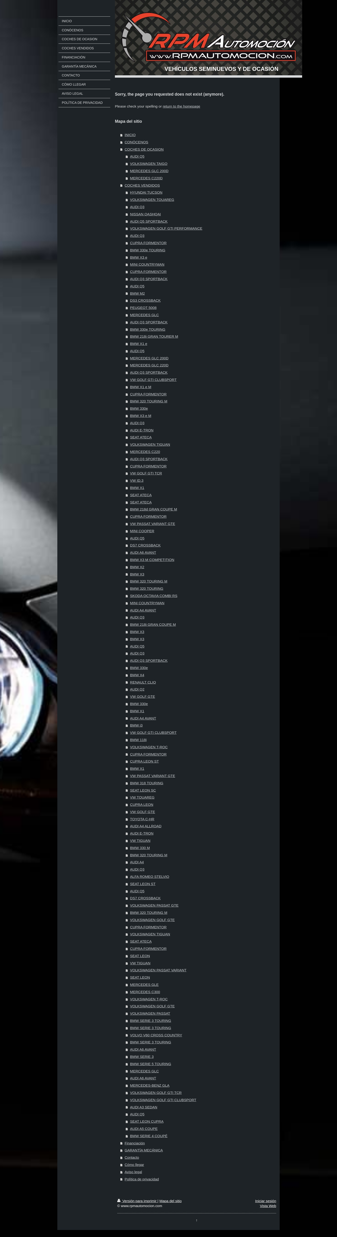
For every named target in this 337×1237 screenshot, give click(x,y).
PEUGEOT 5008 (143, 308)
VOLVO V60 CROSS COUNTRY (156, 1035)
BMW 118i (138, 740)
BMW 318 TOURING (146, 783)
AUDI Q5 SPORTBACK (149, 221)
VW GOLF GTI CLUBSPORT (153, 380)
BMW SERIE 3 (142, 1057)
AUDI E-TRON (142, 430)
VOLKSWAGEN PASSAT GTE (154, 905)
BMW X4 (137, 675)
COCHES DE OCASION (144, 149)
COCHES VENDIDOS (142, 185)
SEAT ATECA (141, 437)
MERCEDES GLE (144, 985)
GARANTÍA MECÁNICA (144, 1150)
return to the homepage (181, 106)
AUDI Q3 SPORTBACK (149, 279)
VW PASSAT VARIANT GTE (152, 524)
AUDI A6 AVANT (143, 552)
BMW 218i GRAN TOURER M (154, 336)
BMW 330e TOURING (147, 250)
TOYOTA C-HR (142, 819)
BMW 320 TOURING (146, 588)
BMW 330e (139, 408)
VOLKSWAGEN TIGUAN (150, 444)
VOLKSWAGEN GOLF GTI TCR (156, 1093)
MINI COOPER (142, 531)
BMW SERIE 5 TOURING (150, 1064)
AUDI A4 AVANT (143, 610)
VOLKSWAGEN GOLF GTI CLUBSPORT (163, 1100)
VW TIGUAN (140, 841)
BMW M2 (137, 293)
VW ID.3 (136, 480)
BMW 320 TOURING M (148, 401)
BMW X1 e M (140, 387)
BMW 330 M (140, 848)
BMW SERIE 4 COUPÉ (149, 1136)
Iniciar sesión (265, 1201)
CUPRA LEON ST (144, 761)
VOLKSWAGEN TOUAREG (152, 200)
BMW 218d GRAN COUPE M (153, 509)
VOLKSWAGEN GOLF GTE (152, 920)
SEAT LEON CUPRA (147, 1121)
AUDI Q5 (137, 156)
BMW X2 (137, 567)
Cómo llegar (134, 1165)
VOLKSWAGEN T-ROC (149, 747)
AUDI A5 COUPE (144, 1129)
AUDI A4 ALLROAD (145, 826)
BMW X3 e (138, 257)
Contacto (132, 1157)
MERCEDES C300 (145, 992)
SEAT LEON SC (143, 790)
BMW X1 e (138, 344)
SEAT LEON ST (143, 884)
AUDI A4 (137, 862)
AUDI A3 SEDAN (143, 1107)
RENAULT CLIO (143, 682)
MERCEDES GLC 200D (149, 171)
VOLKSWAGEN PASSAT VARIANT (158, 970)
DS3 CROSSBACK (145, 300)
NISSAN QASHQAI (145, 214)
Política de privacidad (142, 1179)
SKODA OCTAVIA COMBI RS (153, 596)
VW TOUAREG (142, 797)
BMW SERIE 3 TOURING (150, 1021)
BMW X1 (137, 488)
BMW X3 (137, 574)
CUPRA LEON (141, 805)
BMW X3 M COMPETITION (152, 560)
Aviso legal (133, 1172)
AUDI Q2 (137, 689)
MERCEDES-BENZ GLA (149, 1085)
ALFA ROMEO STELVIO (149, 877)
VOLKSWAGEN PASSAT (150, 1013)
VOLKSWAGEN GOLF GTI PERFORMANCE (166, 228)
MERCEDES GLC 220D (149, 365)
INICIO (130, 135)
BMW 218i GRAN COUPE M (153, 624)
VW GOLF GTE (142, 696)
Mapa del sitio (170, 1201)
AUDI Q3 (137, 207)
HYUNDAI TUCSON (146, 192)
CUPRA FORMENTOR (148, 243)
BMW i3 (136, 725)
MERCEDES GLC (144, 315)
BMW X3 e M (140, 416)
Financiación (135, 1143)
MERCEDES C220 (145, 452)
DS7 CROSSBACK (145, 545)
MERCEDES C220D (146, 178)
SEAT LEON (140, 956)
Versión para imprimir (137, 1201)
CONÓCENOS (136, 142)
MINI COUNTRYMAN (147, 264)
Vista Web (268, 1206)
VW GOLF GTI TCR (146, 473)
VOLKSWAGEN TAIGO (149, 164)
